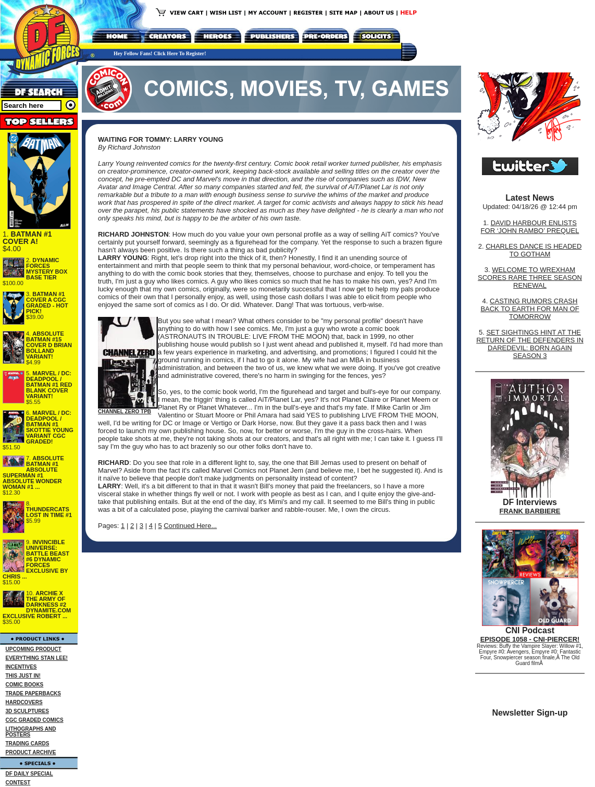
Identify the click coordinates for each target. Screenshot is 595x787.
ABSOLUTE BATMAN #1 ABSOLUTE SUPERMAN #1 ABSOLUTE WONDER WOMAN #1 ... (33, 472)
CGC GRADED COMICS (35, 720)
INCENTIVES (21, 667)
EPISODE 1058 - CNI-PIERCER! (530, 639)
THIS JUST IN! (23, 676)
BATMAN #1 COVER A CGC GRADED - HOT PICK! (47, 302)
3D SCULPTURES (27, 711)
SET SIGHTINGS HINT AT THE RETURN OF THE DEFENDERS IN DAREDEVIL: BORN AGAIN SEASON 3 (530, 344)
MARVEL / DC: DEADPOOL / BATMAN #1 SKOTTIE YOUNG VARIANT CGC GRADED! (49, 427)
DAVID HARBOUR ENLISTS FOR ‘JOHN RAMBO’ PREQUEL (530, 227)
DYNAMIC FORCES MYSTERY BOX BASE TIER (46, 268)
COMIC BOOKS (25, 684)
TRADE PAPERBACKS (33, 693)
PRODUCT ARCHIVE (31, 752)
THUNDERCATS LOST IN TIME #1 (49, 512)
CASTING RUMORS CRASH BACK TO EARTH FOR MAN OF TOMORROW (529, 309)
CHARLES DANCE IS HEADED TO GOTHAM (533, 250)
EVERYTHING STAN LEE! (37, 658)
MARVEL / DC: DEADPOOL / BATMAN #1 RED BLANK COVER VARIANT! (49, 384)
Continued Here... (190, 526)
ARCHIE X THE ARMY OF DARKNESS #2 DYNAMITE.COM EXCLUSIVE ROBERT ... (37, 604)
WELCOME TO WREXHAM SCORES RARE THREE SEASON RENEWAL (530, 277)
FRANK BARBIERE (530, 511)
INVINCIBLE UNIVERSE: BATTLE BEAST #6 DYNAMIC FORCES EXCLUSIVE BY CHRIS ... (36, 559)
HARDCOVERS (24, 702)
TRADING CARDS (27, 743)
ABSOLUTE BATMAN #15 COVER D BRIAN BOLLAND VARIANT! (49, 345)
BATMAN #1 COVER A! (27, 237)
